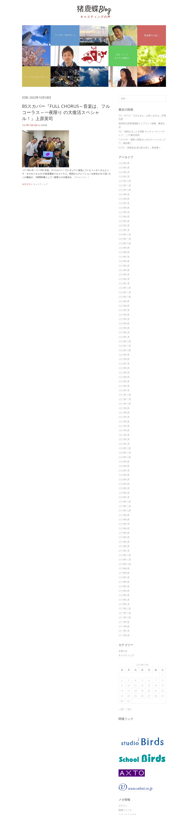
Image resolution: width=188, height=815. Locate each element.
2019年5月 (124, 532)
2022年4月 (124, 376)
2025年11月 (125, 185)
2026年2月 (124, 172)
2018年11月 (125, 559)
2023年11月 (125, 292)
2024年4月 (124, 269)
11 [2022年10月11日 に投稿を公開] (135, 685)
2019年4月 (124, 537)
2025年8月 (124, 198)
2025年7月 (124, 203)
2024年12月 (125, 234)
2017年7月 (124, 630)
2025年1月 (124, 229)
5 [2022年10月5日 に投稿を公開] (142, 680)
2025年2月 (124, 225)
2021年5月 (124, 425)
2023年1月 (124, 336)
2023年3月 (124, 327)
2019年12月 (125, 501)
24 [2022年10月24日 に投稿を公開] (128, 695)
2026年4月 (124, 163)
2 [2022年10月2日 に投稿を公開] (122, 680)
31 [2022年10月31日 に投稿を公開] (128, 700)
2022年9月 (124, 354)
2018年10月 (125, 563)
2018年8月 (124, 572)
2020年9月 (124, 461)
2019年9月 (124, 515)
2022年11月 (125, 345)
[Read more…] (82, 177)
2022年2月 (124, 385)
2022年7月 (124, 363)
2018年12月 (125, 555)
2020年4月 (124, 483)
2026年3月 (124, 167)
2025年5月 (124, 212)
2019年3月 (124, 541)
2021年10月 (125, 403)
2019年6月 (124, 528)
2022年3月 (124, 381)
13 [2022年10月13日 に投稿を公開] (149, 685)
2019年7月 (124, 523)
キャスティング (40, 184)
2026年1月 (124, 176)
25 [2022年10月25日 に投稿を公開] (135, 695)
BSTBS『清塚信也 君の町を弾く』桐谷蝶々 (140, 147)
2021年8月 (124, 412)
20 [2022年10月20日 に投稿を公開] (149, 690)
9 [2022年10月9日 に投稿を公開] (122, 685)
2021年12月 (125, 394)
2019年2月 (124, 546)
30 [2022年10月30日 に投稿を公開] (122, 700)
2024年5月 (124, 265)
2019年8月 (124, 519)
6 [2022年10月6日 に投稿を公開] (149, 680)
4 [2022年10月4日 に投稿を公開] (135, 680)
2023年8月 (124, 305)
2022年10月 (125, 350)
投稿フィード (125, 809)
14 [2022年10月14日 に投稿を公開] (155, 685)
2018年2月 (124, 599)
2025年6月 (124, 207)
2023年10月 (125, 296)
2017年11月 (125, 612)
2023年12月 (125, 287)
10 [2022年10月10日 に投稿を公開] (128, 685)
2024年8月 (124, 252)
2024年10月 (125, 243)
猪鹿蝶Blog (94, 9)
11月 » (128, 709)
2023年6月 (124, 314)
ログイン (123, 805)
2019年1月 (124, 550)
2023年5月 (124, 318)
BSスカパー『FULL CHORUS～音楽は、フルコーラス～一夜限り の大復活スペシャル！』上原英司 (66, 112)
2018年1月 (124, 604)
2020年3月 (124, 488)
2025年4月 (124, 216)
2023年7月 (124, 310)
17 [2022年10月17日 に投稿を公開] (128, 690)
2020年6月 (124, 474)
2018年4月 (124, 590)
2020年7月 (124, 470)
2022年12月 (125, 341)
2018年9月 (124, 568)
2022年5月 (124, 372)
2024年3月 (124, 274)
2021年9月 (124, 408)
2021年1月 (124, 443)
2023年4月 (124, 323)
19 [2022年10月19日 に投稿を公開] (142, 690)
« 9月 (121, 709)
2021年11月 (125, 399)
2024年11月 (125, 238)
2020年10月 (125, 457)
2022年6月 (124, 367)
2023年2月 (124, 332)
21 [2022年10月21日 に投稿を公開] (155, 690)
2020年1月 (124, 497)
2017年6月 (124, 635)
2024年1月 (124, 283)
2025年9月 (124, 194)
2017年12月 (125, 608)
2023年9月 (124, 301)
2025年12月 (125, 180)
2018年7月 (124, 577)
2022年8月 (124, 358)
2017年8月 (124, 626)
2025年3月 (124, 221)
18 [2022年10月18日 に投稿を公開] (135, 690)
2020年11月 (125, 452)
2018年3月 (124, 595)
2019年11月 (125, 506)
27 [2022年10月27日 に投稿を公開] (149, 695)
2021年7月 (124, 416)
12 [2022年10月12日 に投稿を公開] (142, 685)
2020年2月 (124, 492)
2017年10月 (125, 617)
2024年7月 (124, 256)
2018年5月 (124, 586)
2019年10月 (125, 510)
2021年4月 (124, 430)
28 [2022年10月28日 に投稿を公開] (155, 695)
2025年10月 (125, 189)
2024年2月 (124, 278)
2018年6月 (124, 581)
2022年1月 (124, 390)
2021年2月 (124, 439)
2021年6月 (124, 421)
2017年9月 (124, 621)
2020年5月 (124, 479)
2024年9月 (124, 247)
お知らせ (123, 650)
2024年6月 (124, 261)
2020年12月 (125, 448)
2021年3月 (124, 434)
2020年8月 (124, 465)
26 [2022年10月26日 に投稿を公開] (142, 695)
